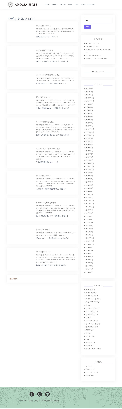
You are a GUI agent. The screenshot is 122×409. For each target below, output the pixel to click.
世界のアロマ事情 (51, 80)
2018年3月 (89, 192)
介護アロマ (49, 31)
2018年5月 (89, 186)
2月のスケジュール (43, 25)
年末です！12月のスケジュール (96, 59)
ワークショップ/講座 (67, 56)
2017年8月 (89, 214)
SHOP (70, 4)
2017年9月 (89, 211)
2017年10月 (90, 208)
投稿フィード (90, 370)
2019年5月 (89, 151)
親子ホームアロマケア (51, 58)
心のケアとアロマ (43, 229)
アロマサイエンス (60, 125)
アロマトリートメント (42, 29)
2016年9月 (89, 248)
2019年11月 (90, 133)
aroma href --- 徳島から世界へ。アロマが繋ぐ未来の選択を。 (39, 401)
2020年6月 (89, 114)
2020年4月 (89, 117)
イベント (52, 29)
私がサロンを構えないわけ (46, 202)
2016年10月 (90, 245)
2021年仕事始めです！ (44, 50)
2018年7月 (89, 179)
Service (55, 4)
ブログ (58, 29)
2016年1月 (89, 273)
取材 (87, 340)
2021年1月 (89, 95)
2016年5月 (89, 260)
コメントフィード (92, 373)
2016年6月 (89, 257)
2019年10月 (90, 136)
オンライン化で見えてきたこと (48, 75)
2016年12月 (90, 239)
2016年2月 (89, 270)
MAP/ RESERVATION (88, 4)
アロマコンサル (40, 53)
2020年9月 (89, 105)
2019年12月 (90, 130)
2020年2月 (89, 123)
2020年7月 (89, 111)
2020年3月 (89, 120)
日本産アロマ (55, 183)
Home (47, 4)
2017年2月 (89, 232)
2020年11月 (90, 102)
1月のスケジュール (43, 252)
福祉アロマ (63, 183)
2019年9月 (89, 139)
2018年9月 (89, 173)
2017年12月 (90, 201)
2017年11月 (90, 204)
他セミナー (57, 31)
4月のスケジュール (43, 97)
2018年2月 (89, 195)
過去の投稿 (13, 279)
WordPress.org (91, 376)
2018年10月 (90, 170)
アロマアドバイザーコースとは (48, 148)
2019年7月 (89, 145)
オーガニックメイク (93, 309)
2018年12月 (90, 164)
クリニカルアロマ (65, 53)
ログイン (89, 367)
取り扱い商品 (65, 31)
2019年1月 (89, 161)
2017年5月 (89, 223)
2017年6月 (89, 220)
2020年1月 (89, 127)
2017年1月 (89, 236)
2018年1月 (89, 198)
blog (77, 4)
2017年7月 (89, 217)
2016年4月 (89, 264)
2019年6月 (89, 148)
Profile (63, 4)
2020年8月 (89, 108)
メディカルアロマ (66, 29)
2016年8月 (89, 251)
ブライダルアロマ (92, 315)
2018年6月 (89, 183)
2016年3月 (89, 267)
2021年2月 (89, 92)
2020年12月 (90, 99)
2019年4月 (89, 155)
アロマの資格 (40, 78)
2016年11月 (90, 242)
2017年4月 (89, 226)
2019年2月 (89, 158)
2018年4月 (89, 189)
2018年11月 (90, 167)
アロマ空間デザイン (48, 127)
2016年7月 (89, 254)
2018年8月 (89, 176)
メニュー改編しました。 (45, 121)
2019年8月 (89, 142)
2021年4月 (89, 89)
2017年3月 (89, 229)
